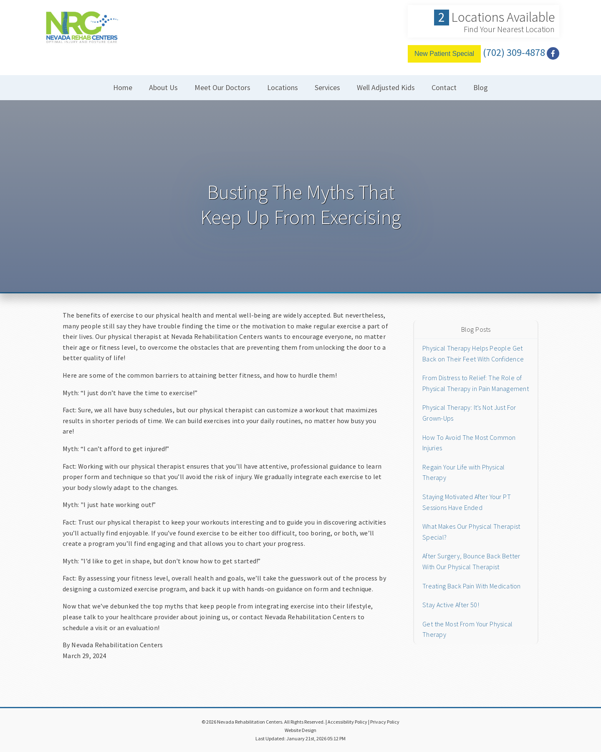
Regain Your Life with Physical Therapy (463, 472)
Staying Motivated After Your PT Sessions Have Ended (466, 502)
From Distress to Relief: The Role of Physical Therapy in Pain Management (475, 383)
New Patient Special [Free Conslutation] (444, 53)
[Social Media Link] (553, 53)
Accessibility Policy (347, 722)
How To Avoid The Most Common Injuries (469, 442)
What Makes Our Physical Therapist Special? (471, 531)
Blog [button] (480, 87)
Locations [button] (282, 87)
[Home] (81, 35)
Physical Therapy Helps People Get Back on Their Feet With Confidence (473, 353)
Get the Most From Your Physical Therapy (467, 629)
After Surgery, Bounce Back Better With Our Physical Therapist (471, 561)
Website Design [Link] (300, 730)
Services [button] (327, 87)
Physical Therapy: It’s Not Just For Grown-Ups (469, 412)
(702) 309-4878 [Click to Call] (514, 52)
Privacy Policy (384, 722)
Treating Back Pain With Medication (471, 586)
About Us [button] (163, 87)
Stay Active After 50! (450, 605)
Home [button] (122, 87)
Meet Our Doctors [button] (222, 87)
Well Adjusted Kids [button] (386, 87)
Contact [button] (444, 87)
